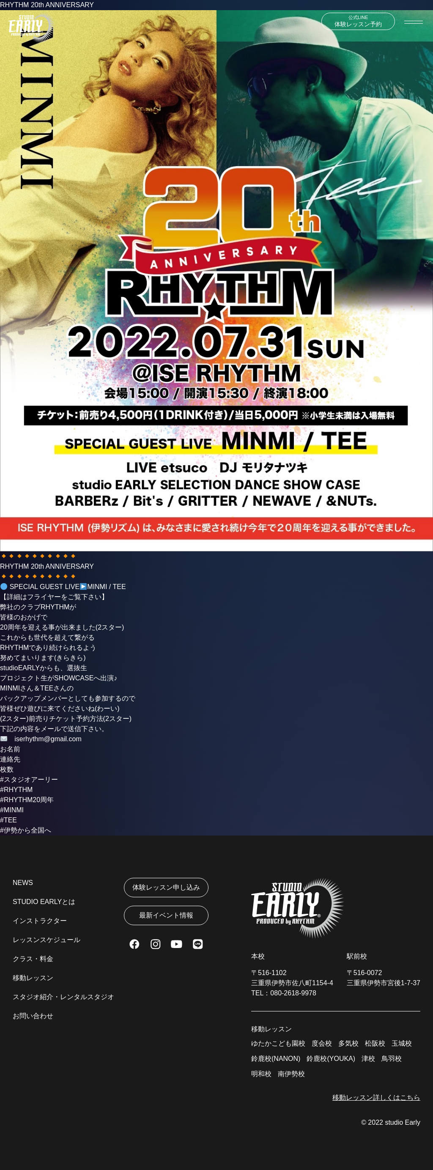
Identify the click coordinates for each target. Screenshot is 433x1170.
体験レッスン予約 (358, 21)
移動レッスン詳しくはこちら (376, 1097)
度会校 (322, 1043)
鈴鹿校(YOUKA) (331, 1058)
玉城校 (402, 1043)
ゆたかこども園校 (278, 1043)
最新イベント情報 (166, 915)
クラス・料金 (33, 958)
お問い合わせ (33, 1015)
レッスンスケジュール (46, 939)
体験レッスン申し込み (166, 887)
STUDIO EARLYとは (44, 901)
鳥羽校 (391, 1058)
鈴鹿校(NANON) (275, 1058)
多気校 (348, 1043)
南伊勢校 (291, 1073)
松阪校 (375, 1043)
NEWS (23, 882)
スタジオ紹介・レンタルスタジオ (63, 996)
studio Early (402, 1122)
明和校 (261, 1073)
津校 (368, 1058)
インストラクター (40, 920)
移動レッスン (33, 977)
